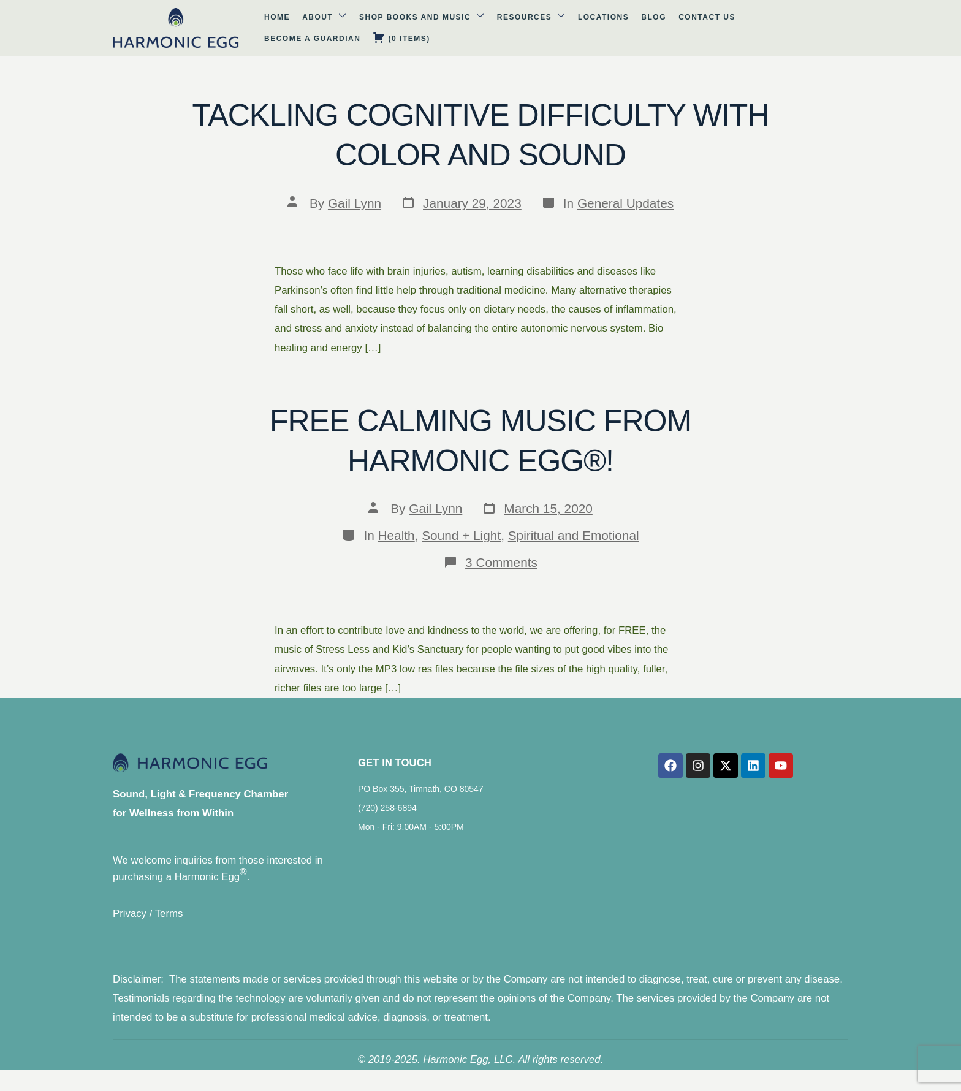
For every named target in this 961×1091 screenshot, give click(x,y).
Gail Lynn (354, 203)
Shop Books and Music (343, 27)
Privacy (129, 920)
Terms (169, 920)
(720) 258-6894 (387, 813)
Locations (512, 28)
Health (396, 535)
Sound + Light (461, 535)
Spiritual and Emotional (573, 535)
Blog (556, 28)
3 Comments (501, 562)
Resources (446, 27)
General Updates (625, 203)
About (252, 27)
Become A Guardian (686, 28)
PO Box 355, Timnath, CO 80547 (421, 794)
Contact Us (603, 28)
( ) (768, 27)
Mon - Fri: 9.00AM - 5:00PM (411, 832)
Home (211, 28)
